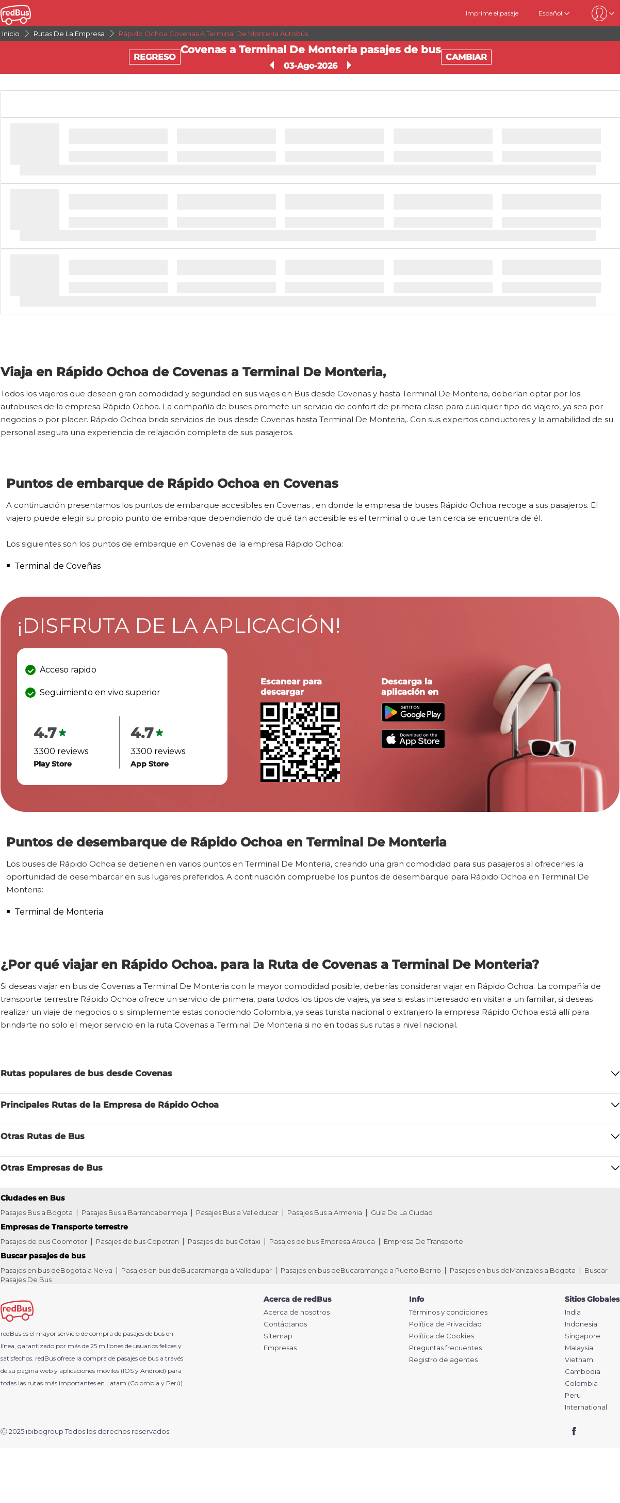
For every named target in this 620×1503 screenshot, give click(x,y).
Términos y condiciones (448, 1312)
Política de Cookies (441, 1336)
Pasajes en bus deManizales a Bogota (513, 1270)
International (586, 1407)
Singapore (582, 1336)
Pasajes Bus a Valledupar (237, 1212)
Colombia (581, 1383)
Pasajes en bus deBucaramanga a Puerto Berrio (361, 1270)
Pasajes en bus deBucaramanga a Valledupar (196, 1270)
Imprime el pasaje (492, 13)
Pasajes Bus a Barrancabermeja (134, 1212)
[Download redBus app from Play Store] (413, 719)
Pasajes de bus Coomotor (44, 1241)
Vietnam (579, 1359)
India (573, 1312)
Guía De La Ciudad (402, 1212)
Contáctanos (285, 1324)
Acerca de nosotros (297, 1312)
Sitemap (278, 1336)
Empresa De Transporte (423, 1241)
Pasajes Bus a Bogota (37, 1212)
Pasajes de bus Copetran (137, 1241)
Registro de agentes (443, 1359)
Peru (573, 1395)
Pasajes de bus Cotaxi (224, 1241)
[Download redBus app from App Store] (413, 745)
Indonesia (581, 1324)
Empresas (280, 1348)
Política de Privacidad (445, 1324)
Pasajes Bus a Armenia (324, 1212)
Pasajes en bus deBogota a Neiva (56, 1270)
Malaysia (579, 1348)
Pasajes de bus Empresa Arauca (322, 1241)
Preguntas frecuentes (445, 1348)
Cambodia (582, 1371)
